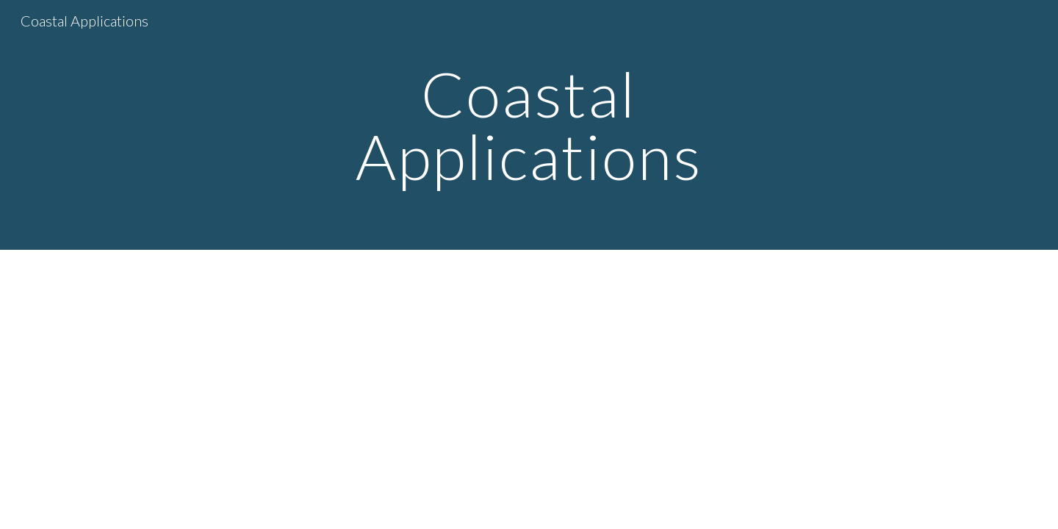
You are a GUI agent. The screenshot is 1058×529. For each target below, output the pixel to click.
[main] (529, 125)
